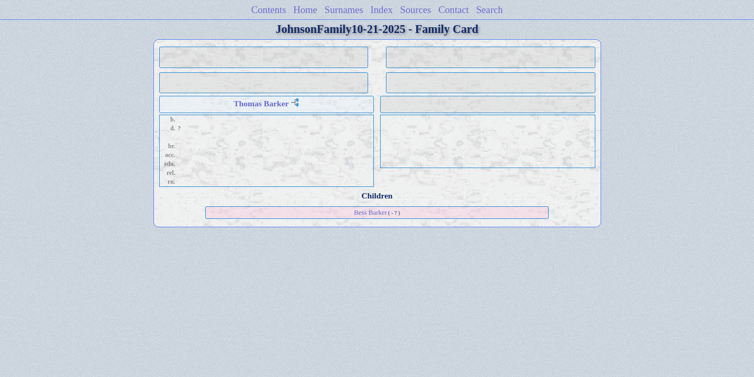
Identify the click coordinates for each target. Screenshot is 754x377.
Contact (453, 9)
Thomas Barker (261, 103)
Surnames (344, 9)
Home (305, 9)
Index (382, 9)
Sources (415, 9)
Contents (268, 9)
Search (489, 9)
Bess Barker (370, 212)
